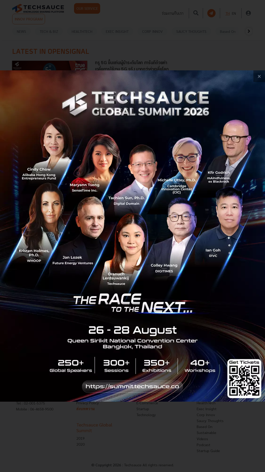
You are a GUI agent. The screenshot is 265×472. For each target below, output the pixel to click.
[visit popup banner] (132, 236)
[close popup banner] (259, 76)
